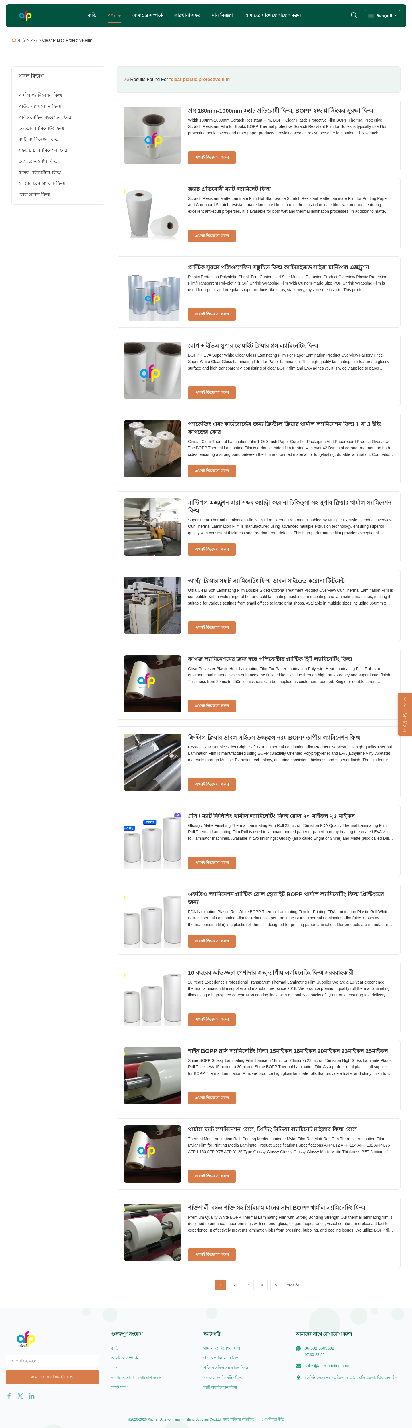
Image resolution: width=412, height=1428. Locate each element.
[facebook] (9, 1396)
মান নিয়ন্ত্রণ (222, 15)
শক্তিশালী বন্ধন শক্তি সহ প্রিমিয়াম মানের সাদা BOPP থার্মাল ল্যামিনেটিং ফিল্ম (276, 1208)
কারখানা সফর (187, 15)
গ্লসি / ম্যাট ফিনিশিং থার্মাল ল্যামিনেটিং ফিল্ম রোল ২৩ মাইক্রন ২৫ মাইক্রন (271, 816)
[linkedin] (31, 1396)
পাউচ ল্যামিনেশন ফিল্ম (40, 106)
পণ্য (112, 15)
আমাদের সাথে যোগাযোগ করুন (272, 15)
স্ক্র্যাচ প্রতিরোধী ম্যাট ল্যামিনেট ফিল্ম (229, 189)
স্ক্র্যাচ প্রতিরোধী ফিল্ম (38, 161)
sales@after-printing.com (327, 1365)
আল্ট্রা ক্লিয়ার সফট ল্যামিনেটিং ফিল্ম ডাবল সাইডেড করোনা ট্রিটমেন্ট (266, 581)
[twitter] (20, 1396)
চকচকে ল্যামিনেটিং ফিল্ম (41, 128)
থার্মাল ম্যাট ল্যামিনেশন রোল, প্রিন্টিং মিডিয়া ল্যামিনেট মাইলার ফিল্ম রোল (272, 1129)
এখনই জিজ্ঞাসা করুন (212, 157)
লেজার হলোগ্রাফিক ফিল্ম (42, 183)
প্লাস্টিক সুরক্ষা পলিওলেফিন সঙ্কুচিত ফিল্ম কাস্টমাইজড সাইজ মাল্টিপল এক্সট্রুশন (278, 267)
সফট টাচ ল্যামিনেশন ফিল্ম (43, 150)
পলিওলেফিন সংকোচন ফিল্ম (45, 117)
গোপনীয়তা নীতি (273, 1419)
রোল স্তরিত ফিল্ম (34, 194)
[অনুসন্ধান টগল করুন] (354, 15)
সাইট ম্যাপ (119, 1387)
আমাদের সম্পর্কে (147, 15)
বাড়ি (92, 15)
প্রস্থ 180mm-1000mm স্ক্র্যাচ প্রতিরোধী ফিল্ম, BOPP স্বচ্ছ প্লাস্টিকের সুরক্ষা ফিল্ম (280, 111)
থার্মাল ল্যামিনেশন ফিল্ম (40, 95)
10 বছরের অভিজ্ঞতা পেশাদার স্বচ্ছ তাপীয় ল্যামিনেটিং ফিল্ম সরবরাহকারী (271, 973)
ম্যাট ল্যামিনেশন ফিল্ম (38, 139)
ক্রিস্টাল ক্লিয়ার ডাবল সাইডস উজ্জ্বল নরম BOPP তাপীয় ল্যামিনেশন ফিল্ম (274, 737)
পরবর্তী (293, 1285)
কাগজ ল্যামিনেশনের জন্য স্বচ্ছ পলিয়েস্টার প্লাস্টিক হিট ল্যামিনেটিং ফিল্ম (270, 659)
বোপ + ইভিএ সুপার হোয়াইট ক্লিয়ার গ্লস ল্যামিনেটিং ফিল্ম (253, 346)
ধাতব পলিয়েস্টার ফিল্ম (40, 172)
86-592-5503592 (319, 1348)
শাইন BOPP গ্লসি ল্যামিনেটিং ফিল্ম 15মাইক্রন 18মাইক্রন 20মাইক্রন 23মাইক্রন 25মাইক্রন (288, 1051)
